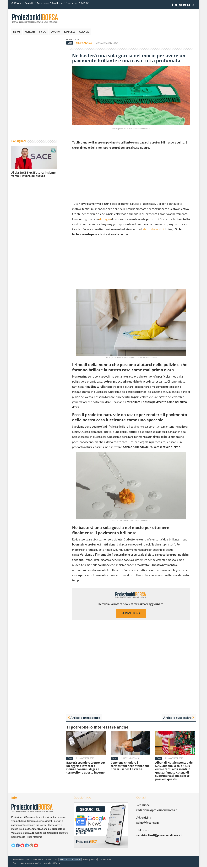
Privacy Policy (90, 859)
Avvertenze (43, 3)
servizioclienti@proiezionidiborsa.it (159, 835)
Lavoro (55, 31)
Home (69, 39)
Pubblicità (57, 3)
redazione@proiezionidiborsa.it (157, 810)
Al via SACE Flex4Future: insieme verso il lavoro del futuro (33, 174)
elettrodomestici (153, 229)
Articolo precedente (85, 717)
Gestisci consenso (70, 859)
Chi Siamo (16, 3)
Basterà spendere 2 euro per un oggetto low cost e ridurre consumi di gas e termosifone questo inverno (85, 767)
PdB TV (84, 3)
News (16, 31)
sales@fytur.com (147, 822)
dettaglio (105, 219)
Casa (76, 39)
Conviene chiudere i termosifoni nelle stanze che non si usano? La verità (130, 766)
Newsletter (72, 3)
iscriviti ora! (131, 613)
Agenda (84, 31)
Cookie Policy (106, 859)
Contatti (29, 3)
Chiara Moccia (84, 42)
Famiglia (69, 31)
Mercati (30, 31)
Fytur (57, 863)
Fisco (42, 31)
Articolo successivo (177, 717)
